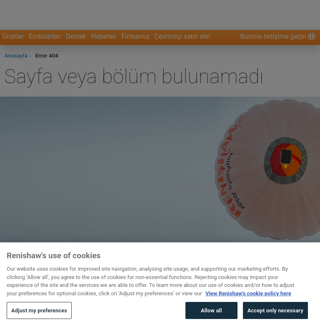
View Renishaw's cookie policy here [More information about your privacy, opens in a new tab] (248, 306)
